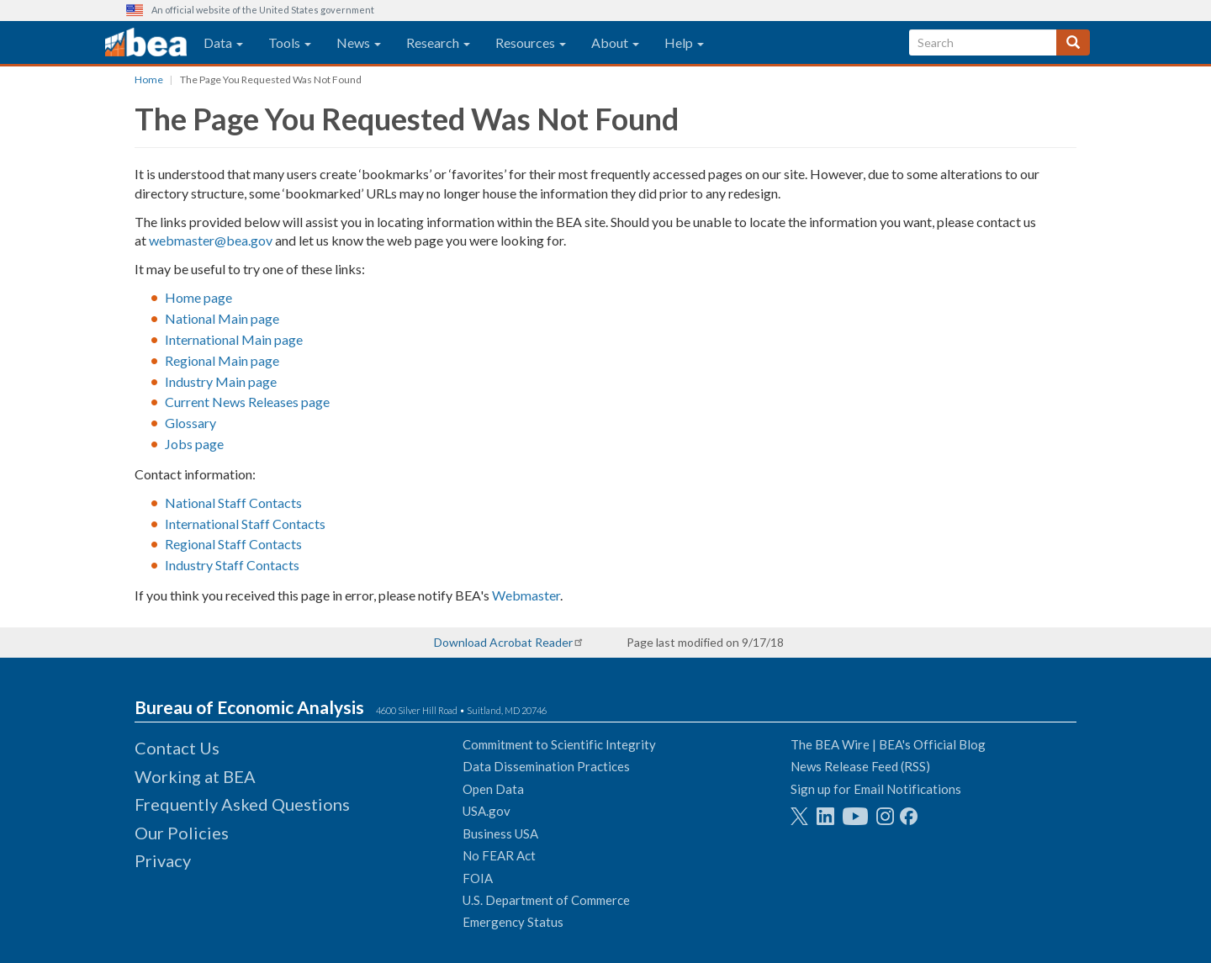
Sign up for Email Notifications (876, 788)
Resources (530, 42)
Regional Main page (222, 360)
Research (438, 42)
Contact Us (177, 748)
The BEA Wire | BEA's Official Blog (888, 744)
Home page (198, 297)
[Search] (1073, 42)
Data (223, 42)
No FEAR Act (499, 855)
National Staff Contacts (233, 503)
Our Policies (182, 833)
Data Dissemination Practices (546, 766)
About (615, 42)
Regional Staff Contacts (233, 544)
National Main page (222, 318)
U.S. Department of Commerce (546, 899)
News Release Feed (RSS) (860, 766)
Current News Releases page (247, 402)
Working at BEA (195, 776)
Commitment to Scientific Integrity (559, 744)
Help (684, 42)
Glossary (190, 423)
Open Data (493, 788)
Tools (289, 42)
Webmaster (526, 595)
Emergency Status (513, 921)
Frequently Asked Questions (242, 804)
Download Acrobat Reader (503, 642)
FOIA (478, 878)
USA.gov (486, 810)
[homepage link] (146, 43)
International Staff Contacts (245, 524)
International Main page (234, 339)
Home (149, 79)
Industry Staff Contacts (232, 565)
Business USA (500, 833)
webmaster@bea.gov (210, 240)
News (358, 42)
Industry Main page (221, 381)
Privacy (163, 860)
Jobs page (194, 444)
